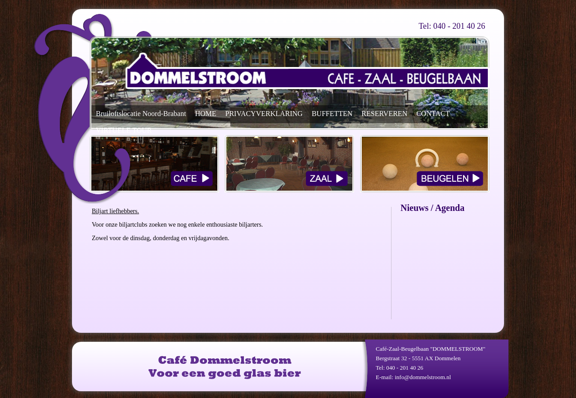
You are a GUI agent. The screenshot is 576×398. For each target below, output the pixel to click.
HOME (205, 113)
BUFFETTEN (332, 113)
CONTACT (433, 113)
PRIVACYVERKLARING (264, 113)
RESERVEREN (384, 113)
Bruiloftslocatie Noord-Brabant (141, 113)
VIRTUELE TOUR (124, 130)
